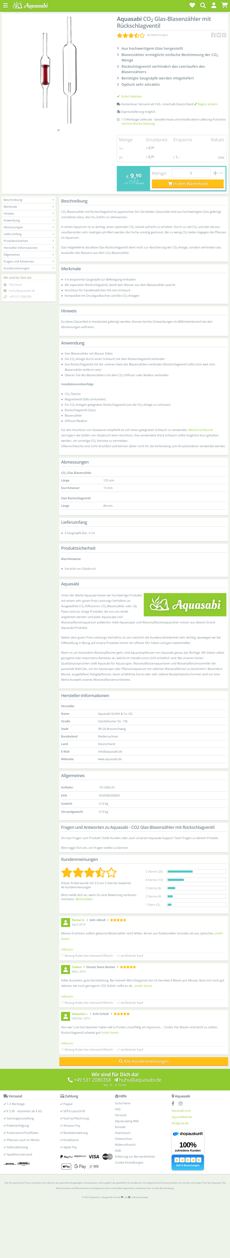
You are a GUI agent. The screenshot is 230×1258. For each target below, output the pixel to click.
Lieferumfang (29, 234)
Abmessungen (29, 227)
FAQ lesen (15, 285)
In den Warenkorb (188, 183)
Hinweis (29, 213)
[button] (213, 5)
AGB (118, 1151)
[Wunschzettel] (192, 5)
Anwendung (29, 220)
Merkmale (29, 207)
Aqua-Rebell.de (182, 1117)
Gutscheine (122, 1103)
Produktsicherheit (29, 241)
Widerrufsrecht (125, 1145)
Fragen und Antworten (29, 261)
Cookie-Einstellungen (129, 1162)
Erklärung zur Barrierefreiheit (135, 1157)
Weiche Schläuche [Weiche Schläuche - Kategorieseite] (200, 430)
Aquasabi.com (181, 1111)
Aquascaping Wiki (127, 1121)
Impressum (122, 1133)
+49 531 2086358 (20, 297)
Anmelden (84, 899)
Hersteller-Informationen (29, 248)
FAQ (117, 1109)
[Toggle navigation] (5, 5)
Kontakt (120, 1127)
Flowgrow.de (180, 1123)
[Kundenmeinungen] (142, 35)
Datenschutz (123, 1139)
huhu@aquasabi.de (22, 291)
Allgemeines (29, 255)
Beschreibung (29, 200)
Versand (140, 182)
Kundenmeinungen (29, 268)
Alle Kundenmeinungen (144, 1061)
